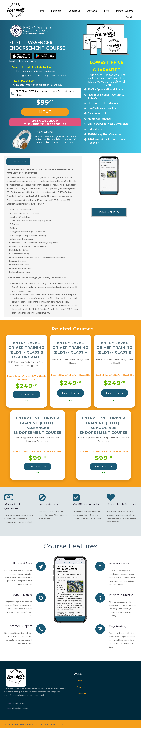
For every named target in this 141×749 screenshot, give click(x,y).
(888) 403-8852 (20, 703)
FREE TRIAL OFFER (22, 81)
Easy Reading (118, 626)
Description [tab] (20, 161)
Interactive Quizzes (122, 594)
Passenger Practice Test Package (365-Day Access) (42, 75)
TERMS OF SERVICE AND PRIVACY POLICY (46, 724)
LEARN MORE (26, 394)
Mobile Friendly (119, 563)
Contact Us (82, 693)
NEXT (45, 111)
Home (79, 680)
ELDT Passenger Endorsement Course (35, 71)
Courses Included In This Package (32, 67)
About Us (81, 687)
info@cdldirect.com (20, 708)
